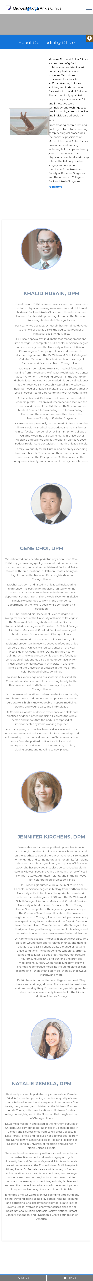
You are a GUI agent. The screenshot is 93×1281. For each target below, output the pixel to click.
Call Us (23, 1278)
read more (55, 186)
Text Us (70, 1278)
